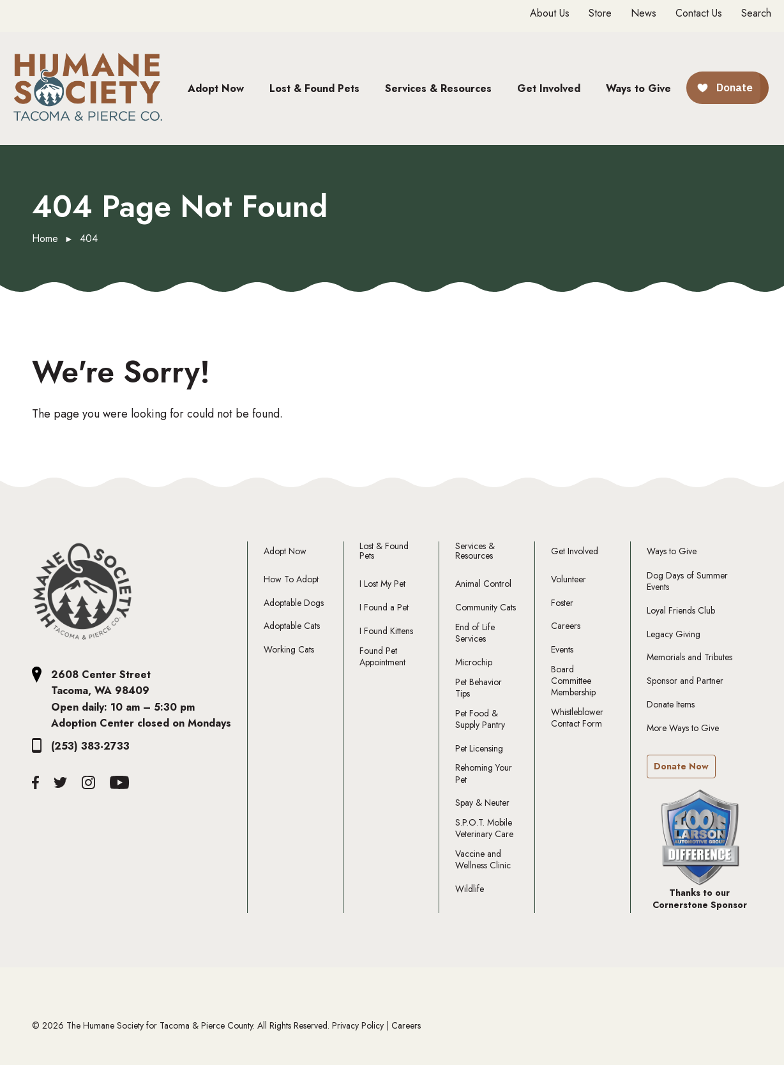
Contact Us (698, 13)
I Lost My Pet (382, 583)
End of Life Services (475, 632)
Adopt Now (285, 551)
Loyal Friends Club (681, 610)
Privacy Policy (358, 1025)
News (643, 13)
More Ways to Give (683, 728)
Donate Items (671, 704)
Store (600, 13)
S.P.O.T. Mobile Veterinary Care (484, 828)
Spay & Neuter (482, 802)
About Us (549, 13)
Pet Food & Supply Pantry (480, 718)
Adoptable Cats (292, 625)
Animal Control (483, 583)
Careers (565, 625)
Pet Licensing (479, 748)
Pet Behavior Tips (478, 687)
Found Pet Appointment (382, 656)
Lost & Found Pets (384, 551)
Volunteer (568, 579)
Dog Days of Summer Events (687, 581)
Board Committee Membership (573, 681)
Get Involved (574, 551)
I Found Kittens (386, 631)
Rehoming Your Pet (483, 773)
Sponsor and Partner (685, 680)
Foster (562, 602)
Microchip (473, 662)
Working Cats (289, 649)
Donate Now (681, 766)
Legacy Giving (673, 634)
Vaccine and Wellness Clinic (483, 859)
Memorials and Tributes (689, 657)
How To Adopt (291, 579)
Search (756, 13)
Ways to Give (672, 551)
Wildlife (469, 889)
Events (562, 649)
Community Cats (485, 607)
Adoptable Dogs (294, 602)
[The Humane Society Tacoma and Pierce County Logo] (82, 591)
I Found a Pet (384, 607)
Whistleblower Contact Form (577, 717)
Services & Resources (475, 551)
